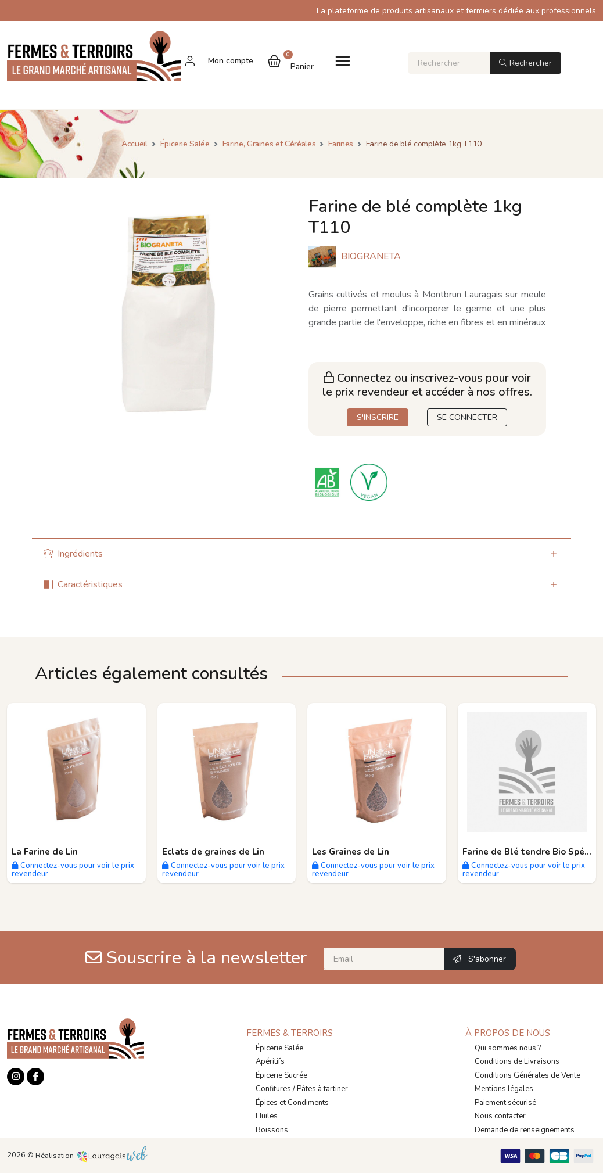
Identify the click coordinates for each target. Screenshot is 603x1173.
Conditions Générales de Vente (527, 1075)
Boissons (272, 1130)
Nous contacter (500, 1116)
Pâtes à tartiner (322, 1089)
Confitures (273, 1089)
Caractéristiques (83, 584)
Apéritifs (270, 1061)
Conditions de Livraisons (517, 1061)
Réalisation (91, 1155)
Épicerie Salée (279, 1048)
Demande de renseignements (525, 1130)
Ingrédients (73, 553)
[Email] (384, 959)
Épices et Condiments (292, 1102)
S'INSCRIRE (378, 417)
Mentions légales (504, 1089)
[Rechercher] (449, 63)
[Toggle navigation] (342, 60)
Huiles (267, 1116)
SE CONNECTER (467, 417)
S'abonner (479, 958)
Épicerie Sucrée (281, 1075)
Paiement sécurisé (505, 1102)
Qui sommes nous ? (508, 1048)
